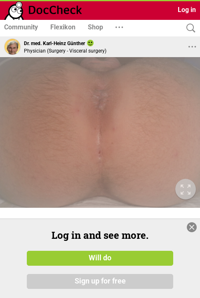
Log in (187, 10)
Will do (100, 258)
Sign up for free (100, 281)
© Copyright (17, 210)
